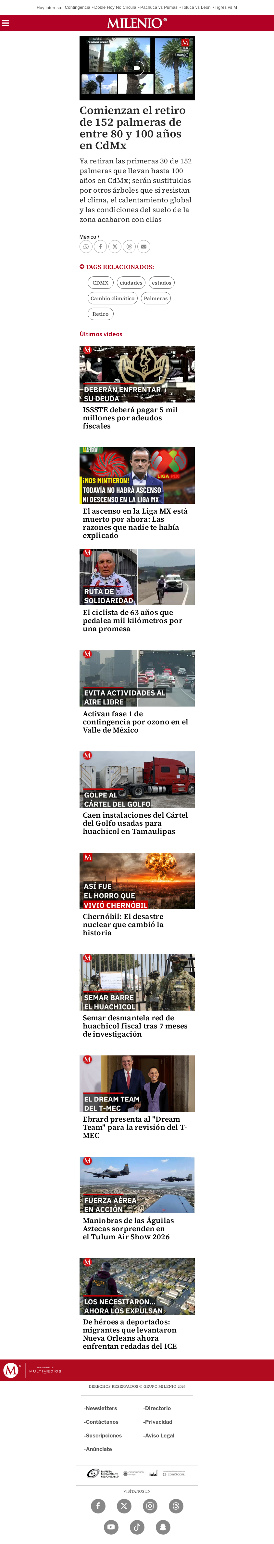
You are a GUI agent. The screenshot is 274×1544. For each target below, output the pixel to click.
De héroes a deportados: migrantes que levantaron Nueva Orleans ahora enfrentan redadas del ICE (130, 1334)
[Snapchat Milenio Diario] (163, 1527)
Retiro (100, 313)
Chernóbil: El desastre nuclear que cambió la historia (123, 924)
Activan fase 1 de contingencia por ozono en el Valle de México (136, 721)
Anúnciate (99, 1449)
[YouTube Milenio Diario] (111, 1527)
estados (161, 282)
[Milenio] (137, 23)
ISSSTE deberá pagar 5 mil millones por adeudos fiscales (130, 417)
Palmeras (156, 298)
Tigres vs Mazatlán (233, 7)
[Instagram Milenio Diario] (150, 1506)
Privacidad (158, 1422)
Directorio (158, 1408)
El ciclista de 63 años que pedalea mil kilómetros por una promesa (132, 620)
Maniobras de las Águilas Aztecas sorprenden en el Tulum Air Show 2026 (128, 1228)
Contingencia (77, 7)
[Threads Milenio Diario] (176, 1506)
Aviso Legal (159, 1436)
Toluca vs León (196, 7)
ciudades (131, 282)
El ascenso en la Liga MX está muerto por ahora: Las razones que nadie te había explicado (135, 523)
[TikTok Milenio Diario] (137, 1527)
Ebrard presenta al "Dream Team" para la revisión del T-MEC (135, 1127)
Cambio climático (113, 298)
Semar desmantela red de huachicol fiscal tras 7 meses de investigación (135, 1026)
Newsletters (101, 1408)
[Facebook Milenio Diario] (98, 1506)
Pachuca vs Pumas (158, 7)
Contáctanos (102, 1422)
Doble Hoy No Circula (115, 7)
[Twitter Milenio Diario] (124, 1506)
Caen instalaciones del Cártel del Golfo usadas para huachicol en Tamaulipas (135, 823)
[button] (5, 25)
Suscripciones (104, 1436)
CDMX (101, 282)
